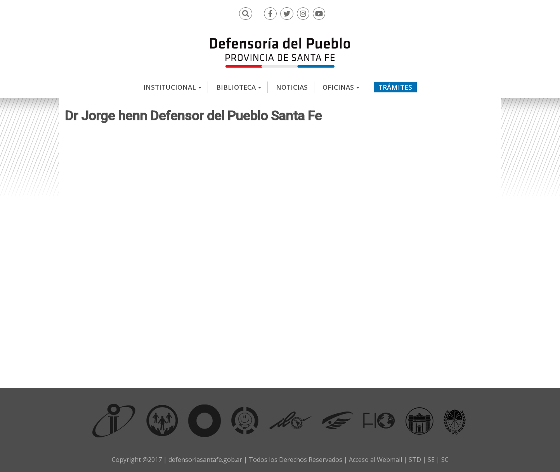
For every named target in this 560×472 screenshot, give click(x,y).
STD (415, 459)
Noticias (292, 87)
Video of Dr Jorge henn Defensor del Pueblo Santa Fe (280, 253)
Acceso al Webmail (375, 459)
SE (431, 459)
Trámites (395, 87)
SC (445, 459)
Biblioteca (238, 87)
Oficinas (340, 87)
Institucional (172, 87)
